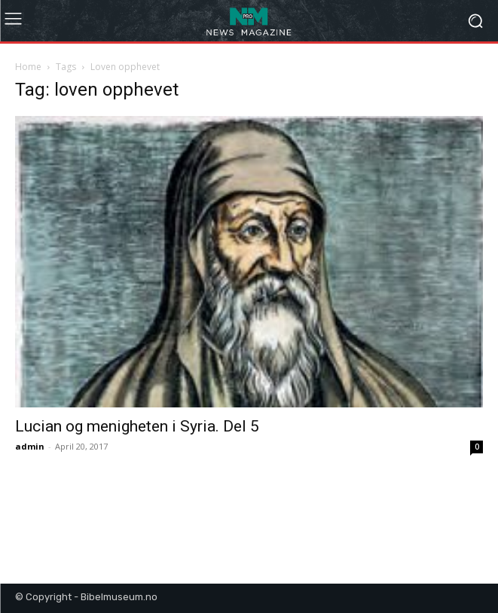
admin (29, 446)
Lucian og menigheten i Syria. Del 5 (137, 426)
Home (28, 66)
